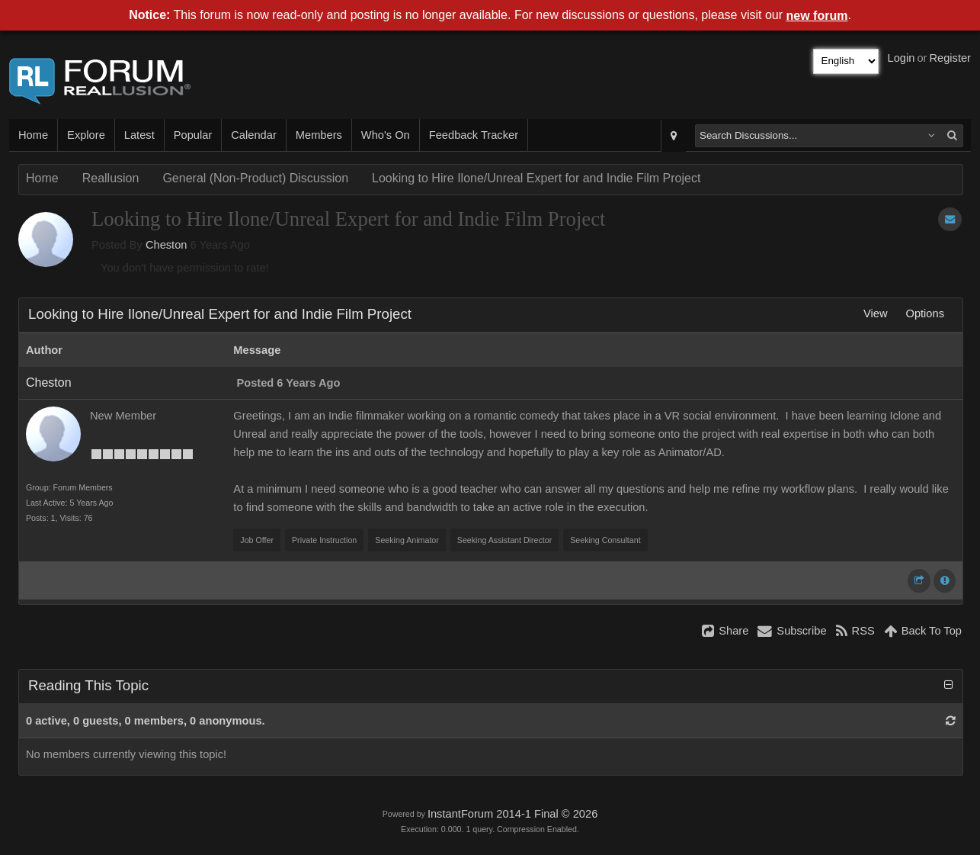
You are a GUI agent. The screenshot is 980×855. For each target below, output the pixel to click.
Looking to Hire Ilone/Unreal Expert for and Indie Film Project (536, 178)
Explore (86, 135)
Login (901, 58)
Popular (193, 135)
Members (319, 135)
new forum (817, 15)
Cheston (166, 245)
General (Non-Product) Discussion (255, 178)
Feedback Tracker (473, 135)
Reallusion (110, 178)
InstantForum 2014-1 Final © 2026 (512, 814)
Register (950, 58)
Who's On (385, 135)
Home (33, 135)
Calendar (253, 135)
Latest (139, 135)
